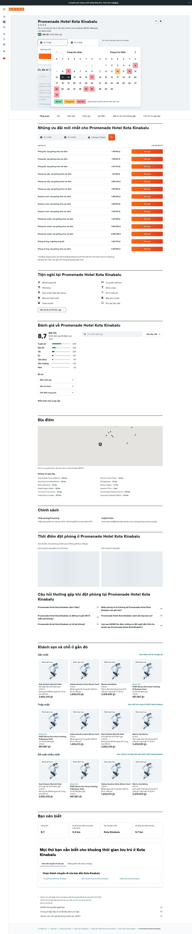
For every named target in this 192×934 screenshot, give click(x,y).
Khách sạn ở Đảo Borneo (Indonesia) (103, 929)
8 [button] (86, 71)
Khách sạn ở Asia (65, 929)
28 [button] (80, 89)
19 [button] (68, 83)
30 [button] (92, 89)
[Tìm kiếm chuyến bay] (4, 16)
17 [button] (57, 83)
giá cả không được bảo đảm (82, 900)
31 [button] (57, 95)
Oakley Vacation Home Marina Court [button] (84, 684)
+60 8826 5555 (44, 31)
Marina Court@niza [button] (109, 684)
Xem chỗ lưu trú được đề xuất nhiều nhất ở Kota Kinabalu (140, 754)
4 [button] (62, 71)
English (115, 3)
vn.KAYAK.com (42, 929)
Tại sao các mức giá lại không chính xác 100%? (101, 916)
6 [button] (74, 71)
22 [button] (86, 83)
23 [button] (92, 83)
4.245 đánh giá (55, 34)
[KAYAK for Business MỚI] (4, 44)
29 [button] (86, 89)
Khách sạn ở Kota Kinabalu (129, 878)
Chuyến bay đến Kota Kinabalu (54, 878)
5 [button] (68, 71)
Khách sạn (53, 929)
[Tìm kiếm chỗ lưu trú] (4, 21)
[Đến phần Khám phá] (4, 34)
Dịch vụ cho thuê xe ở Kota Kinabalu (95, 878)
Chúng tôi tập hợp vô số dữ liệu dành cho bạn (101, 911)
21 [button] (80, 83)
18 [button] (63, 83)
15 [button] (86, 77)
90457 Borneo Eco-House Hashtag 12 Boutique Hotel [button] (146, 688)
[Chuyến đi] (4, 51)
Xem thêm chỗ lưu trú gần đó (151, 654)
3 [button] (56, 71)
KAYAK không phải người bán (101, 907)
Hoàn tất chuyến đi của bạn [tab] (53, 863)
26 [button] (68, 89)
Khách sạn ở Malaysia (81, 929)
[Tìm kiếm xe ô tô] (4, 27)
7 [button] (80, 71)
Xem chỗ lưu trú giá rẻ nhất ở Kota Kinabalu (145, 704)
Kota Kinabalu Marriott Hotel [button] (50, 684)
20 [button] (74, 83)
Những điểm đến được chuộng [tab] (80, 863)
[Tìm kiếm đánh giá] (114, 334)
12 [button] (68, 77)
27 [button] (74, 89)
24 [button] (57, 89)
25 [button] (62, 89)
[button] (189, 2)
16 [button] (92, 77)
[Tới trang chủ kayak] (16, 9)
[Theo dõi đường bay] (4, 39)
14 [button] (80, 77)
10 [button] (57, 77)
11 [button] (62, 77)
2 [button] (92, 65)
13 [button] (74, 77)
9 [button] (92, 71)
